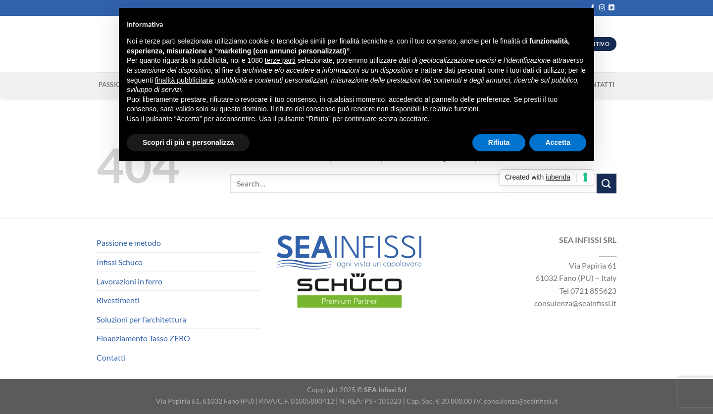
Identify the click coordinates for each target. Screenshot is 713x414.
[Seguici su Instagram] (602, 7)
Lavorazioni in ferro (129, 281)
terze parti (280, 60)
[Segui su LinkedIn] (611, 7)
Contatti (111, 357)
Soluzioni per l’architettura (141, 319)
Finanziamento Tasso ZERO (143, 338)
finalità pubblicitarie (184, 80)
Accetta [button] (557, 142)
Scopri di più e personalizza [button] (188, 142)
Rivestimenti (118, 300)
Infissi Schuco (120, 262)
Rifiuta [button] (499, 142)
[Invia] (606, 183)
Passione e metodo (129, 242)
